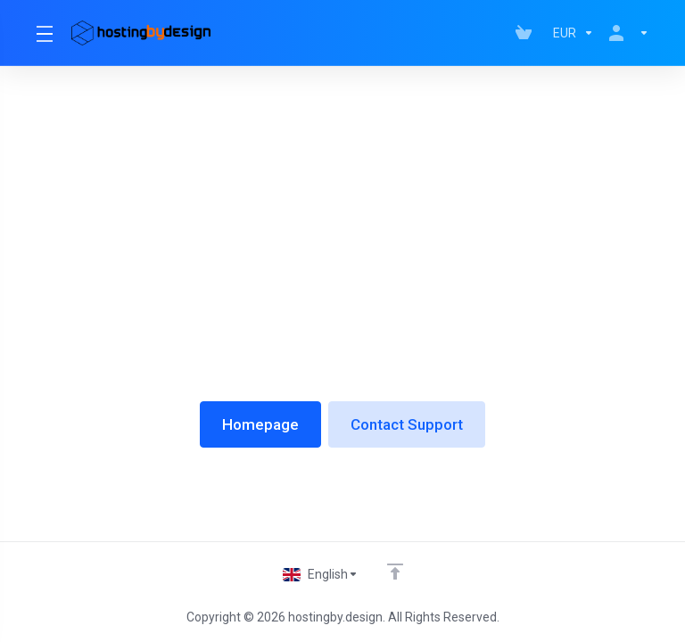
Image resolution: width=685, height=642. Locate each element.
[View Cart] (527, 33)
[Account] (625, 33)
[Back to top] (395, 571)
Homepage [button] (260, 424)
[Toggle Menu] (43, 33)
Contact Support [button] (407, 424)
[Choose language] (320, 574)
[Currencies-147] (573, 33)
